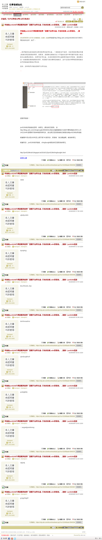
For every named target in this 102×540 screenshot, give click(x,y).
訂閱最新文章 (36, 9)
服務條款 (26, 535)
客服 (48, 535)
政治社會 (11, 11)
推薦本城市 (20, 9)
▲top (83, 532)
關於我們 (13, 535)
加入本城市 (12, 9)
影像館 (41, 14)
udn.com (83, 535)
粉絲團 (5, 538)
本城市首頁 (7, 14)
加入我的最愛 (28, 9)
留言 (6, 48)
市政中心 (77, 14)
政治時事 (17, 11)
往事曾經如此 (15, 4)
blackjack (15, 7)
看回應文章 (60, 21)
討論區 (17, 14)
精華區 (25, 14)
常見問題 (20, 535)
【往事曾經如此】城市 (27, 11)
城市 (6, 11)
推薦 (81, 27)
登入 (96, 538)
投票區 (33, 14)
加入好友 (12, 48)
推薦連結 (50, 14)
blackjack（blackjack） (21, 176)
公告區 (59, 14)
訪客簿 (67, 14)
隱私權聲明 (42, 535)
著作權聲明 (34, 535)
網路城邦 (82, 1)
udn (3, 11)
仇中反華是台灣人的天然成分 (19, 19)
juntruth (27, 7)
